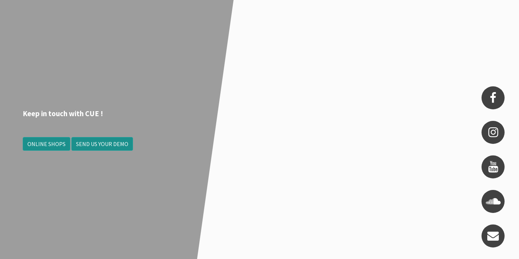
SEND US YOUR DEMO (102, 143)
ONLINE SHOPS (46, 143)
